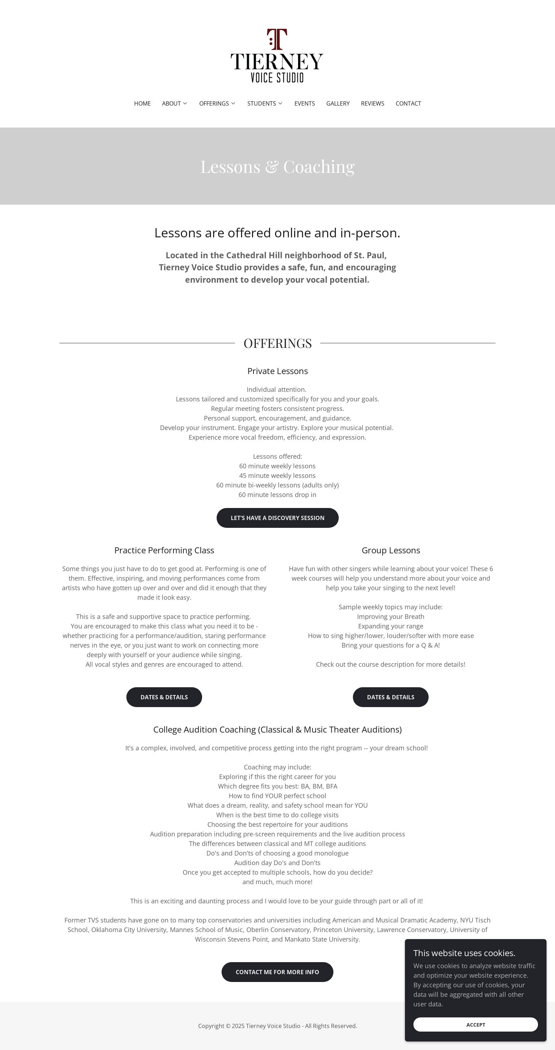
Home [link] (142, 103)
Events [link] (304, 103)
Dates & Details (164, 697)
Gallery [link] (338, 103)
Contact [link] (408, 103)
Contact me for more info (277, 972)
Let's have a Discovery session (278, 518)
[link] (277, 54)
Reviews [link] (372, 103)
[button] (175, 103)
